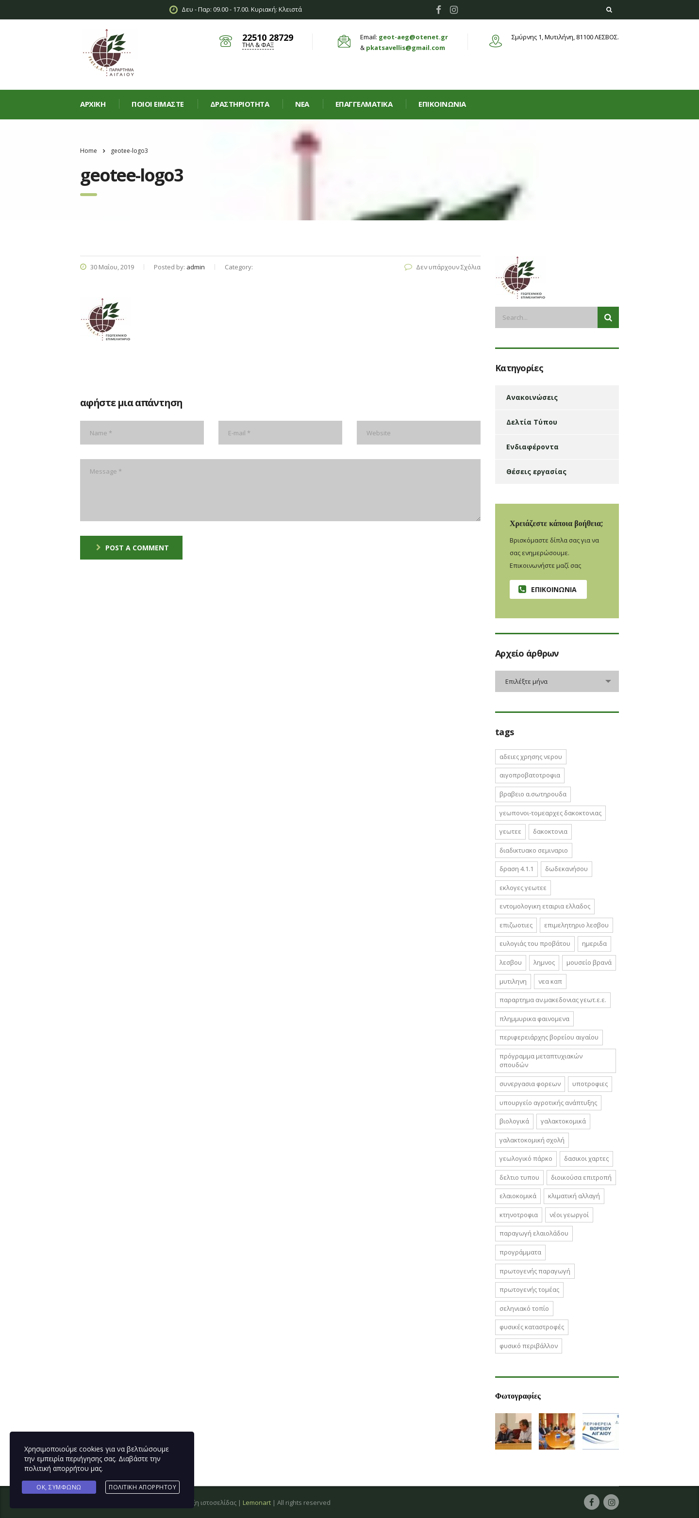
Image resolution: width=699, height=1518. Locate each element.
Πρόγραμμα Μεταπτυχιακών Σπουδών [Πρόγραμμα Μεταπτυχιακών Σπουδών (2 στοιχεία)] (540, 1061)
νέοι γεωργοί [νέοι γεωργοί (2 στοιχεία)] (569, 1214)
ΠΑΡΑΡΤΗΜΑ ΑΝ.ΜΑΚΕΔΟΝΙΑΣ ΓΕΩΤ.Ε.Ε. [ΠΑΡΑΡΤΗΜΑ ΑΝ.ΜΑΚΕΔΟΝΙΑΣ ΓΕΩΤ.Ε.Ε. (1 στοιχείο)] (552, 999)
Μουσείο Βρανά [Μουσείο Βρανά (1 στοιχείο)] (589, 962)
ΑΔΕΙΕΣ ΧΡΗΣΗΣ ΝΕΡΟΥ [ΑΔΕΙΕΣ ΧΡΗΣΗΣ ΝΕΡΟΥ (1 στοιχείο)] (530, 756)
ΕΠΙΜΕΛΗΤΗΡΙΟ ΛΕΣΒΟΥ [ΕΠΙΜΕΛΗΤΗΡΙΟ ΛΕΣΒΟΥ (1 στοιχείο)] (576, 925)
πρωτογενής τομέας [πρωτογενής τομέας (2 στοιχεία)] (529, 1289)
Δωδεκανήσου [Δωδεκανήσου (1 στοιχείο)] (566, 868)
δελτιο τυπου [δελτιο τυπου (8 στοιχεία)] (519, 1177)
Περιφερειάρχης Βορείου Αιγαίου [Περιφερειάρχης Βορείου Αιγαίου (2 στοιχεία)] (549, 1037)
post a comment (132, 547)
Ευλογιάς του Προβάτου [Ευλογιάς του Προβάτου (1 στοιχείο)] (534, 943)
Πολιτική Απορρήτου (142, 1487)
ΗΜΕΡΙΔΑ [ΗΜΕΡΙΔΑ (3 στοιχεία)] (594, 943)
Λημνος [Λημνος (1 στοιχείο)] (544, 962)
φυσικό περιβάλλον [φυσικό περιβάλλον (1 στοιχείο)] (528, 1345)
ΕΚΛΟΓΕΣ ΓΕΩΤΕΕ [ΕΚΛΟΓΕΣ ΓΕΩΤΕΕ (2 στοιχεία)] (523, 887)
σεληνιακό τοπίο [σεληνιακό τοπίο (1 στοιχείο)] (524, 1308)
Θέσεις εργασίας (536, 471)
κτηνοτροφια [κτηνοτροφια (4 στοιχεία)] (518, 1214)
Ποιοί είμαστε (158, 104)
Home (88, 151)
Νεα (302, 104)
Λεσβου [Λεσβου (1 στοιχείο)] (510, 962)
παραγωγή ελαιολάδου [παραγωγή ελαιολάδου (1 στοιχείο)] (533, 1233)
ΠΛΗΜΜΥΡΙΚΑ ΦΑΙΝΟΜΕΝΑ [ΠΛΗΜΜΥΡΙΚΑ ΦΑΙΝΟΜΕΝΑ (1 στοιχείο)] (534, 1018)
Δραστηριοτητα (239, 104)
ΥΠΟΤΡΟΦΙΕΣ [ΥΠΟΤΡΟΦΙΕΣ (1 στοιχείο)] (590, 1083)
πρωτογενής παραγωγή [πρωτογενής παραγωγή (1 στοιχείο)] (534, 1271)
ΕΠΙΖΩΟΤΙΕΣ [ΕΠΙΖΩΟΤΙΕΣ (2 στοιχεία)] (516, 925)
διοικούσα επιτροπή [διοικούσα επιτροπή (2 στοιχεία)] (581, 1177)
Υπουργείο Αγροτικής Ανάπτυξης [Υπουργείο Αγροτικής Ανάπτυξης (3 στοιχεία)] (548, 1102)
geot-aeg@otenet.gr (413, 37)
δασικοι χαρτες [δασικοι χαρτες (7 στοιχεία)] (586, 1158)
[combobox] (557, 681)
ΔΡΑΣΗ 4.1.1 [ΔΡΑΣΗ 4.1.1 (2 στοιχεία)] (516, 868)
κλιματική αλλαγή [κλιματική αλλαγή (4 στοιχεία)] (574, 1195)
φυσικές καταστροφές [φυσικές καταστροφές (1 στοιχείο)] (531, 1326)
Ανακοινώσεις (532, 397)
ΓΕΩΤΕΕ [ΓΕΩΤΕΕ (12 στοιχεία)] (510, 831)
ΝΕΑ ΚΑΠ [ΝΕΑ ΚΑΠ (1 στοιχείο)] (550, 981)
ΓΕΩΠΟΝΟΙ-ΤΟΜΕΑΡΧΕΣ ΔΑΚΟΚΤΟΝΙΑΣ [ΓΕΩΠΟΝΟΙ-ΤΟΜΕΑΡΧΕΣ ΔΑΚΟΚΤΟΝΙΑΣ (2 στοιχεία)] (550, 812)
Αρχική (92, 104)
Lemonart (257, 1502)
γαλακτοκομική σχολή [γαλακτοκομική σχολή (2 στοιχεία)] (532, 1140)
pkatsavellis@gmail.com (405, 47)
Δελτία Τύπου (531, 422)
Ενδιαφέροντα (532, 446)
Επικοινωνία (442, 104)
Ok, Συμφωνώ (59, 1487)
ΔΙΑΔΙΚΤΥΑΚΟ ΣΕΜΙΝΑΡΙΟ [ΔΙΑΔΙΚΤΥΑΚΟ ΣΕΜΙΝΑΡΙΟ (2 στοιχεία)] (533, 850)
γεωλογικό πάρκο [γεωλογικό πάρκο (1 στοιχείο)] (525, 1158)
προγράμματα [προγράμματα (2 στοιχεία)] (520, 1252)
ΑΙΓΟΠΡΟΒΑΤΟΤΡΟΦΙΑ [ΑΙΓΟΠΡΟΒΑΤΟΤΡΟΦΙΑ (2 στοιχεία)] (529, 775)
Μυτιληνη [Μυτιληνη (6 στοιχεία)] (513, 981)
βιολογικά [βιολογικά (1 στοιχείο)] (514, 1121)
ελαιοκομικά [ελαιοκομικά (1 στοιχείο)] (517, 1195)
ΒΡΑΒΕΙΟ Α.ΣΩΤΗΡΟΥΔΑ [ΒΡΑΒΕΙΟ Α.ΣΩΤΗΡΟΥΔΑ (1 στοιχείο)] (532, 794)
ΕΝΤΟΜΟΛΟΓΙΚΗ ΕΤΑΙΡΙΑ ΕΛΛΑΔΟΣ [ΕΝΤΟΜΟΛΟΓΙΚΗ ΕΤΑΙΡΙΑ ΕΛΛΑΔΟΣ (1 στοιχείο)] (544, 906)
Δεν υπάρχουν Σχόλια (442, 267)
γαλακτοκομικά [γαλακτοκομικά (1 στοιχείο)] (563, 1121)
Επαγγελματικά (364, 104)
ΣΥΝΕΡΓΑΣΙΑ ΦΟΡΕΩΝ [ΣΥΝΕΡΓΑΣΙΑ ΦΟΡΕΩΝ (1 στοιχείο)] (530, 1083)
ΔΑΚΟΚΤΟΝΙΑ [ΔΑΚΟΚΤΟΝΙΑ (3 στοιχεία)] (550, 831)
